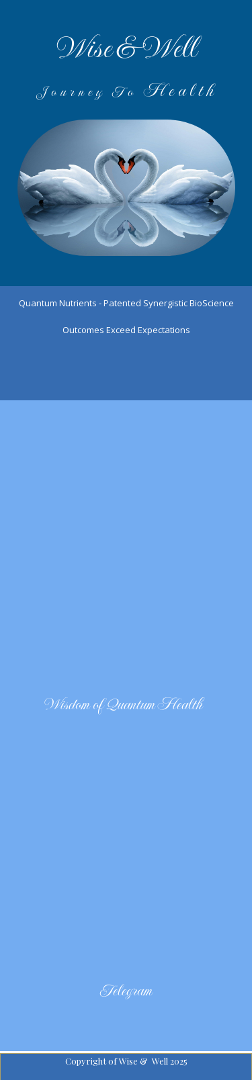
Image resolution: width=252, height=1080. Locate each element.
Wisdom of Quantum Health (124, 704)
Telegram (126, 990)
